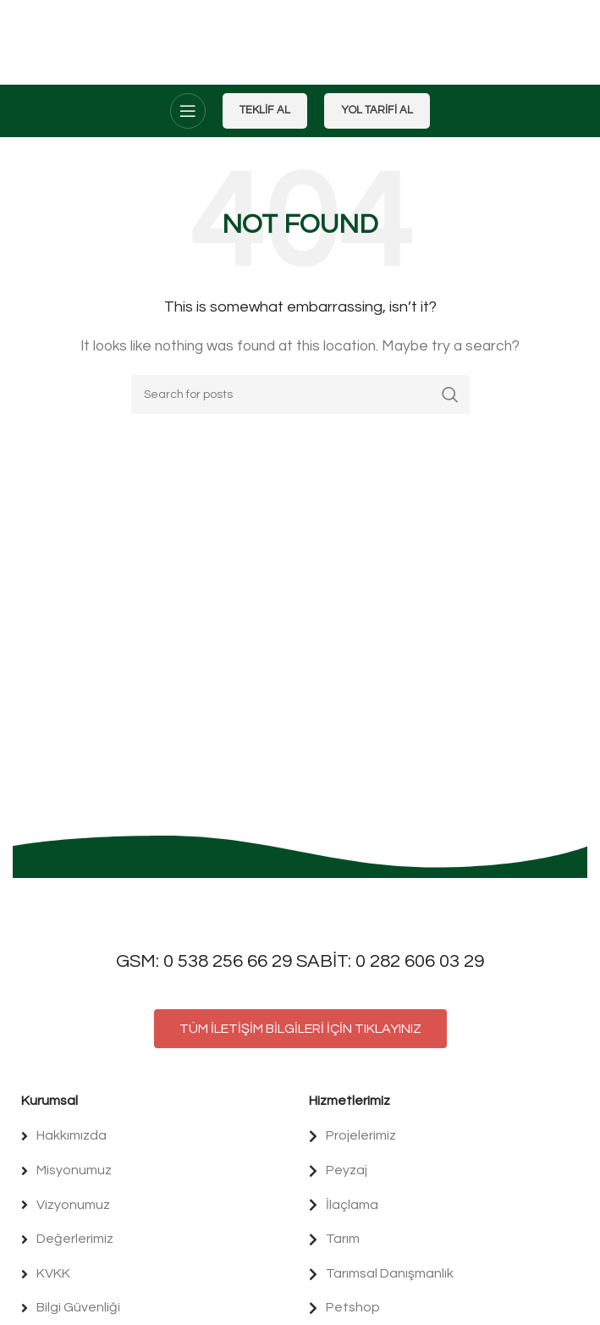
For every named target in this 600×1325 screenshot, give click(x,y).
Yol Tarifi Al (377, 110)
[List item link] (156, 1136)
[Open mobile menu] (188, 111)
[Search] (300, 394)
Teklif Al (264, 110)
